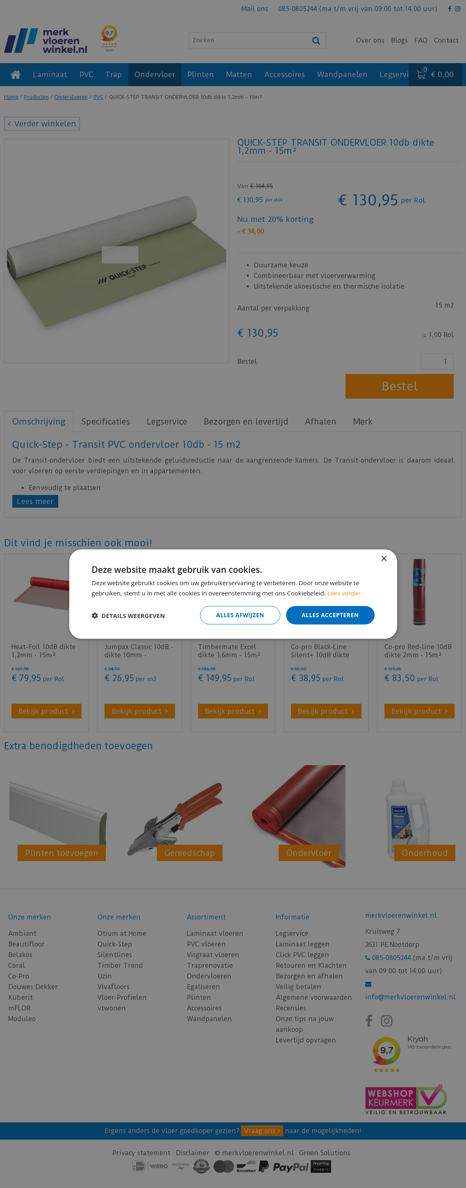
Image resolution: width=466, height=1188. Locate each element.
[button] (128, 615)
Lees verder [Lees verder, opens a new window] (344, 592)
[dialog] (233, 594)
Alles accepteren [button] (330, 615)
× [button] (384, 559)
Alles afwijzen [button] (240, 615)
